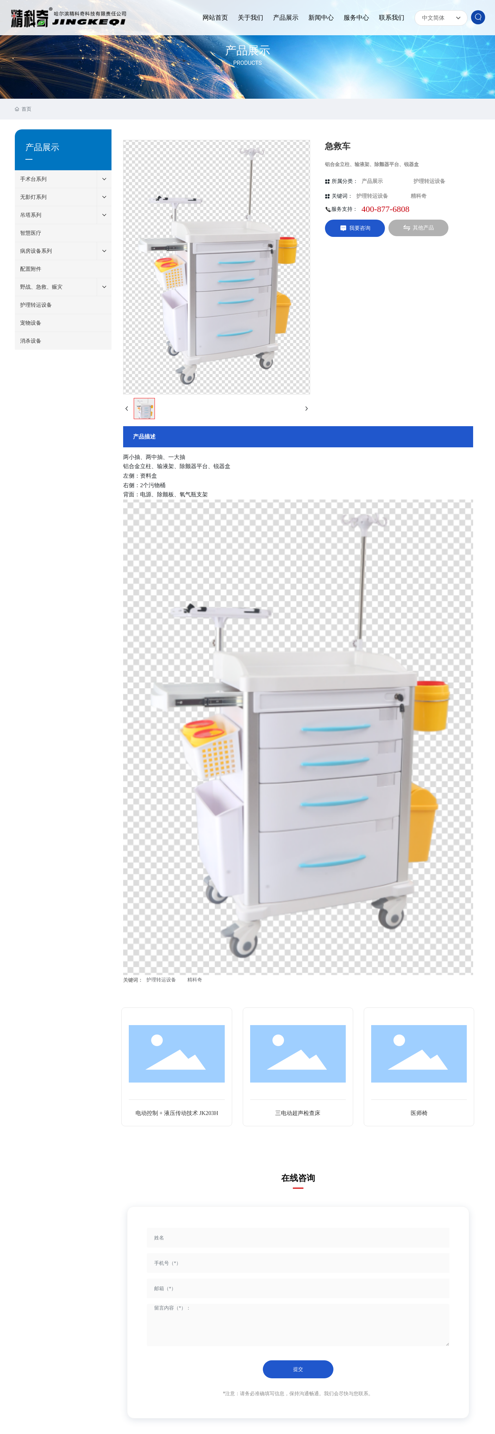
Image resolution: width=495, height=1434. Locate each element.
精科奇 (419, 196)
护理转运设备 (429, 181)
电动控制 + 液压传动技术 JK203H (176, 1113)
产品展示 (247, 50)
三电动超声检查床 (297, 1113)
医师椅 (419, 1113)
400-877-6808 (385, 209)
